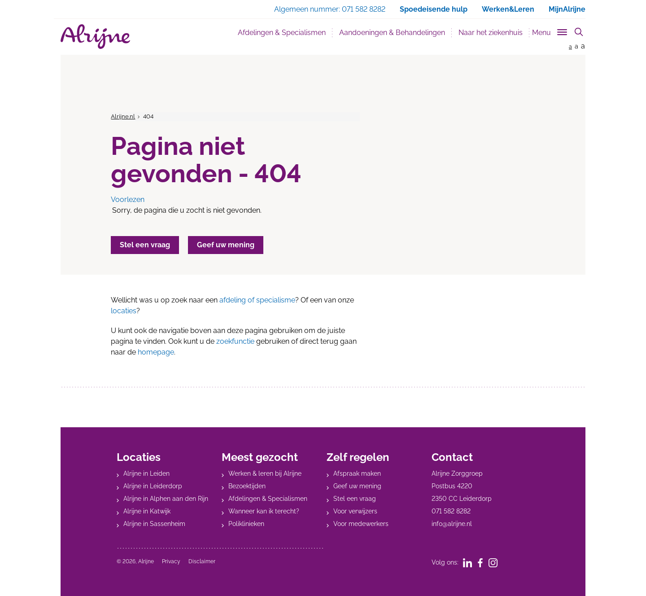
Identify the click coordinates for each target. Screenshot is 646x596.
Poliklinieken (246, 523)
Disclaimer (201, 561)
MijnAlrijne (567, 9)
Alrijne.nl (123, 116)
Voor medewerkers (360, 523)
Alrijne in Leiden (146, 473)
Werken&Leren (508, 9)
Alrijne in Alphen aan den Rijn (165, 498)
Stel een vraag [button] (145, 245)
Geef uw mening (357, 486)
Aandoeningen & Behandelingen (392, 32)
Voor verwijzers (355, 511)
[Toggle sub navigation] (550, 31)
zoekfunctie (235, 341)
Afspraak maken (357, 473)
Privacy (171, 561)
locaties (123, 311)
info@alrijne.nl (452, 523)
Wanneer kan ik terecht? (263, 511)
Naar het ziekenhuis (490, 32)
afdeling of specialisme (257, 300)
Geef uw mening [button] (225, 245)
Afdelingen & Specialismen (282, 32)
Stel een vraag (354, 498)
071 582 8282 (451, 511)
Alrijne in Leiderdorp (152, 486)
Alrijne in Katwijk (146, 511)
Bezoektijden (247, 486)
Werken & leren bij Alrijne (264, 473)
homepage (156, 352)
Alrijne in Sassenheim (154, 523)
